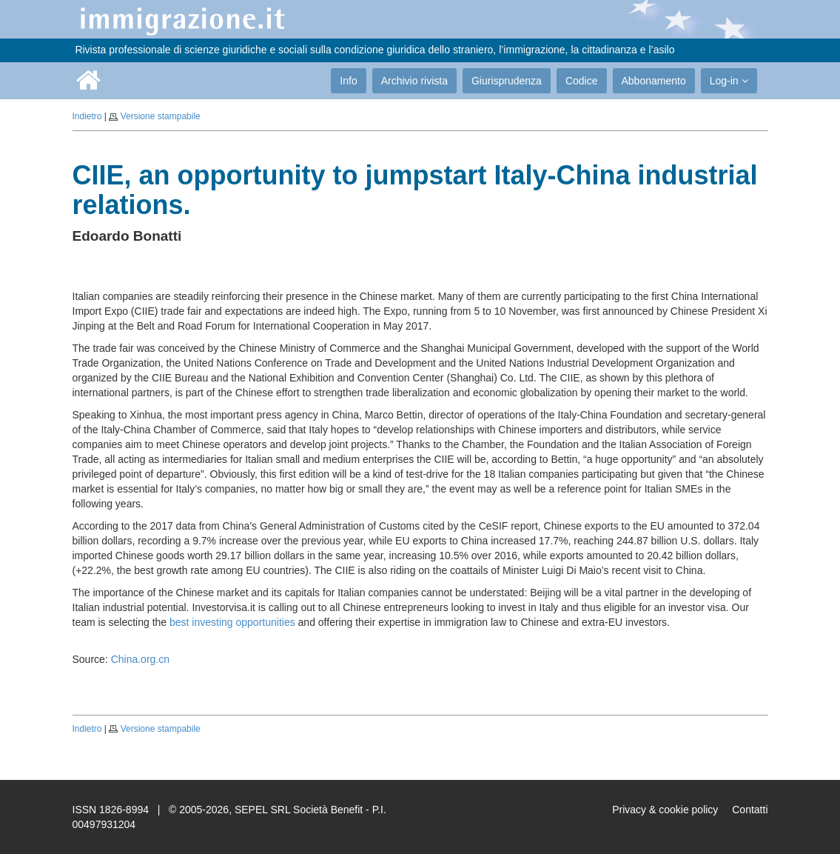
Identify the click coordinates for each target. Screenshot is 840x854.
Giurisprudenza (506, 81)
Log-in (729, 81)
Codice (581, 81)
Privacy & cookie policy (665, 809)
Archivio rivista (414, 81)
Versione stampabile (161, 116)
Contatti (749, 809)
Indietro (87, 116)
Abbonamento (654, 81)
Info (348, 81)
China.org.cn (140, 659)
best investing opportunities (232, 622)
